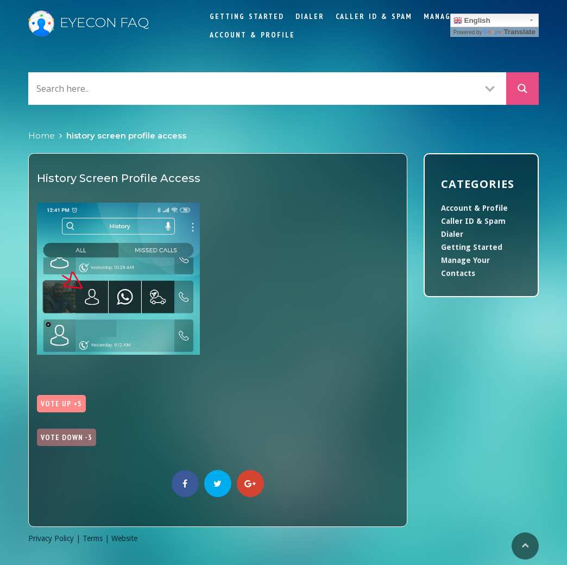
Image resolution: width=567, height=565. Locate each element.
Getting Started (247, 16)
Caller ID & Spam (374, 16)
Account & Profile (252, 35)
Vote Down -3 (66, 437)
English (471, 20)
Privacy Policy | (55, 538)
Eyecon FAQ (88, 22)
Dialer (309, 16)
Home (41, 135)
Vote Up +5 (61, 404)
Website (124, 538)
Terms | (97, 538)
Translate (509, 32)
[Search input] (253, 88)
